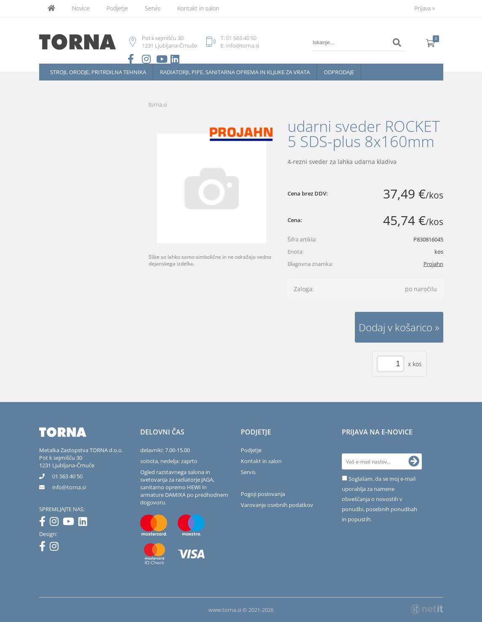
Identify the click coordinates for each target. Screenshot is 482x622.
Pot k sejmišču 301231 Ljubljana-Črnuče (66, 461)
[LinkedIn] (84, 523)
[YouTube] (70, 523)
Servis (152, 8)
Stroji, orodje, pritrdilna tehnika (98, 72)
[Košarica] (430, 42)
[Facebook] (44, 523)
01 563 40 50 (241, 38)
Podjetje (117, 8)
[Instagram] (56, 523)
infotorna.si (69, 487)
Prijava (424, 8)
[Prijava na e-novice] (414, 461)
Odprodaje (339, 72)
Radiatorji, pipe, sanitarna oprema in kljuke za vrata (235, 72)
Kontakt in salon (198, 8)
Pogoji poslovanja (263, 494)
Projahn (433, 264)
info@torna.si (242, 45)
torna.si (158, 104)
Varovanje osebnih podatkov (277, 505)
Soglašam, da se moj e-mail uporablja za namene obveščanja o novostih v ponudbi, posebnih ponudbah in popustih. (379, 499)
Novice (81, 8)
